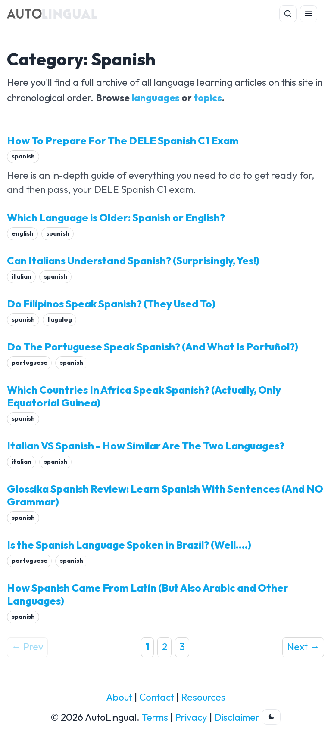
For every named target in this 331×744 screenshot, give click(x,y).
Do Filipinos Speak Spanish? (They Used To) (111, 303)
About (119, 697)
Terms (155, 717)
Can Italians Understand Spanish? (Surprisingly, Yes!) (133, 260)
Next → (303, 647)
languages (155, 98)
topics (208, 98)
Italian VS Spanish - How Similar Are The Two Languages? (145, 445)
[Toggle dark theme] (271, 717)
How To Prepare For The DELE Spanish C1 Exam (123, 140)
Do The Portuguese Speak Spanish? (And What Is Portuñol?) (152, 346)
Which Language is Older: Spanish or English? (116, 217)
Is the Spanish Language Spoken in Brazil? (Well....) (129, 544)
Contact (156, 697)
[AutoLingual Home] (52, 14)
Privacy (191, 717)
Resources (203, 697)
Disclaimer (236, 717)
